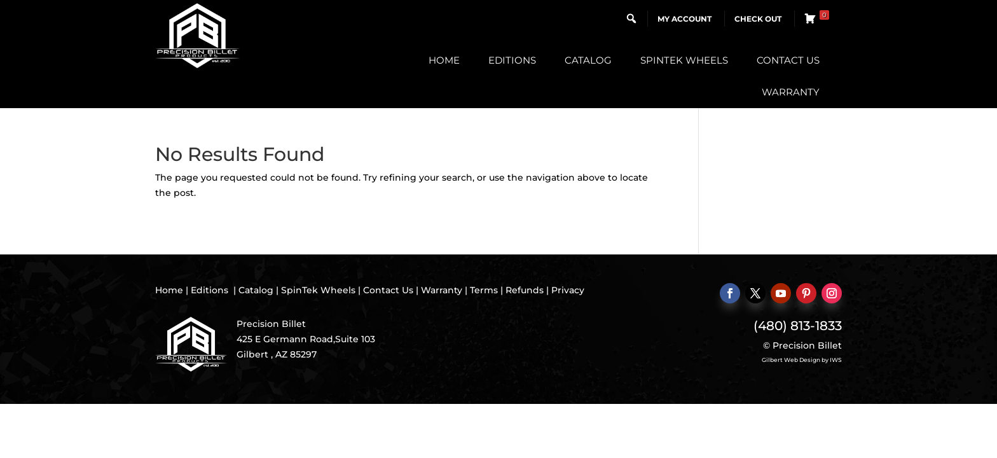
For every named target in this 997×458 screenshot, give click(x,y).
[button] (631, 18)
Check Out (757, 19)
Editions (512, 60)
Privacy (567, 290)
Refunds (524, 290)
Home (444, 60)
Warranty (791, 92)
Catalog (588, 60)
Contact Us (788, 60)
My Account (684, 19)
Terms (484, 290)
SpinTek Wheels (684, 60)
